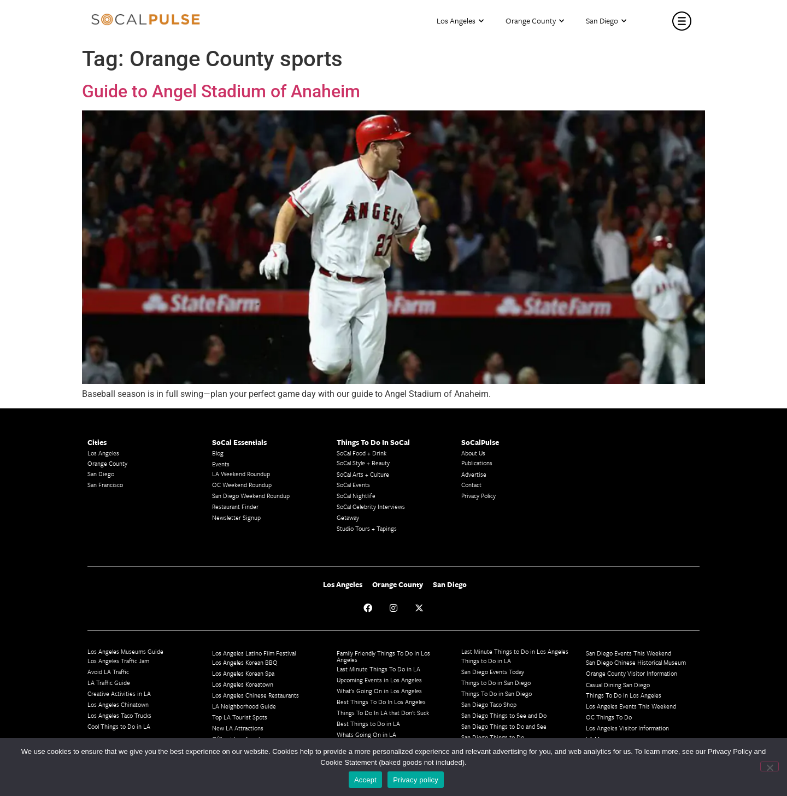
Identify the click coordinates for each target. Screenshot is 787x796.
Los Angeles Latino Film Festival (254, 653)
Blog (218, 453)
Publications (476, 462)
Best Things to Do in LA (368, 723)
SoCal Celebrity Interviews (371, 506)
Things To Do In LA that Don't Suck (383, 712)
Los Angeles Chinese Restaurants (255, 695)
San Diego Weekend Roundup (251, 495)
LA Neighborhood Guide (244, 706)
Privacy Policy (478, 495)
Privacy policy (415, 780)
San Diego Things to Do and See (504, 726)
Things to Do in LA (486, 660)
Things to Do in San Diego (496, 682)
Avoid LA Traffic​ (108, 671)
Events (221, 464)
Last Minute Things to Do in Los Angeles (514, 651)
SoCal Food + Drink (361, 453)
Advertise (473, 474)
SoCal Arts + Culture (363, 474)
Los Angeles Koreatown (242, 684)
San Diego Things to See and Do (504, 715)
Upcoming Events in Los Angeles (379, 679)
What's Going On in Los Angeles (379, 690)
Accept (365, 780)
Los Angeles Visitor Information (627, 728)
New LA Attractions (237, 728)
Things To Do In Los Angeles (623, 695)
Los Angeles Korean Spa (243, 673)
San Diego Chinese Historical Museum (636, 662)
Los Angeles (460, 21)
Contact (471, 484)
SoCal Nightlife (356, 495)
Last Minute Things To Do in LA (378, 669)
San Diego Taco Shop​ (488, 704)
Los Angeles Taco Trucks (119, 715)
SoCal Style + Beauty (363, 462)
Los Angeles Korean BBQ (245, 662)
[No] (769, 766)
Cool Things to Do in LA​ (118, 726)
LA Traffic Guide (108, 682)
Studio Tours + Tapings (367, 528)
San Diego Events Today (492, 671)
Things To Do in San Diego (496, 693)
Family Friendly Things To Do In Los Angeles (383, 656)
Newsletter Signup (236, 517)
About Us (473, 453)
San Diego (606, 21)
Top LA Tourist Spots (239, 717)
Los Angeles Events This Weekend (631, 706)
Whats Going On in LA (366, 734)
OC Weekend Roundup (242, 484)
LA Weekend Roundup (241, 473)
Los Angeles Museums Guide (125, 651)
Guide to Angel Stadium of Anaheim (221, 91)
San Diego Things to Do (492, 737)
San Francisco (105, 484)
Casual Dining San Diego (618, 684)
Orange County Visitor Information (631, 673)
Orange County (535, 21)
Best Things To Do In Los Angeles (381, 701)
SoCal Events (353, 484)
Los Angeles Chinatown (118, 704)
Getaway (348, 517)
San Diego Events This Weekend (628, 653)
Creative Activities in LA (119, 693)
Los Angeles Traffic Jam (118, 660)
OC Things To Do (609, 717)
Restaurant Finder (235, 506)
